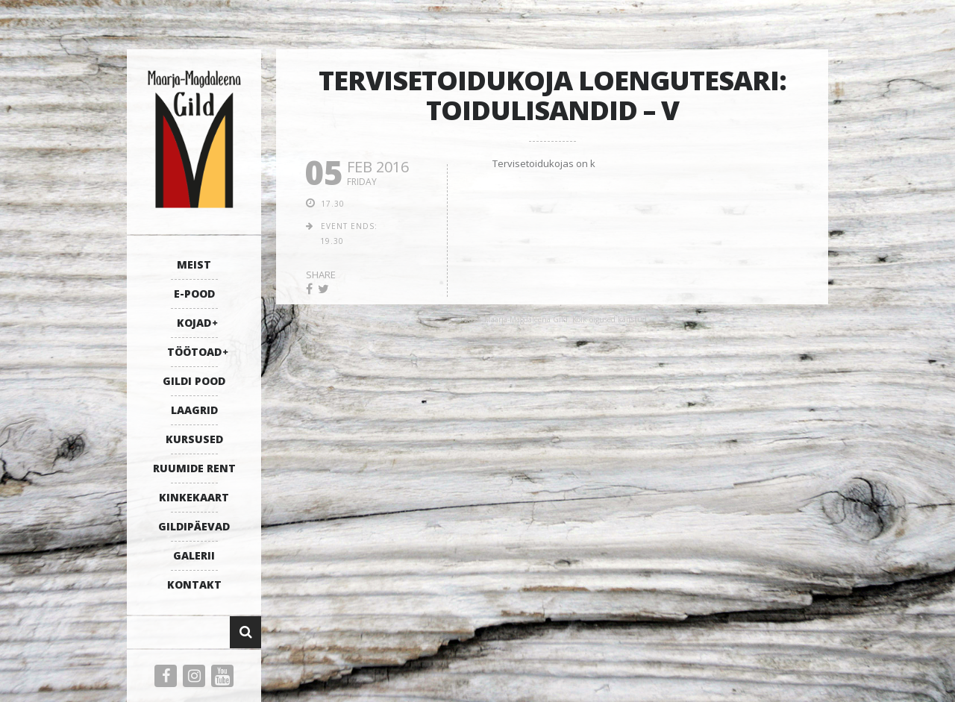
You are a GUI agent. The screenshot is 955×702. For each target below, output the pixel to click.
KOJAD (194, 323)
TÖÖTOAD (194, 352)
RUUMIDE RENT (194, 468)
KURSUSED (194, 439)
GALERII (194, 555)
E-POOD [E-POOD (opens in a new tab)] (194, 293)
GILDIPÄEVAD (194, 526)
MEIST (194, 264)
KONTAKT (194, 584)
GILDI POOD (194, 381)
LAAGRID (194, 410)
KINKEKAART (194, 497)
